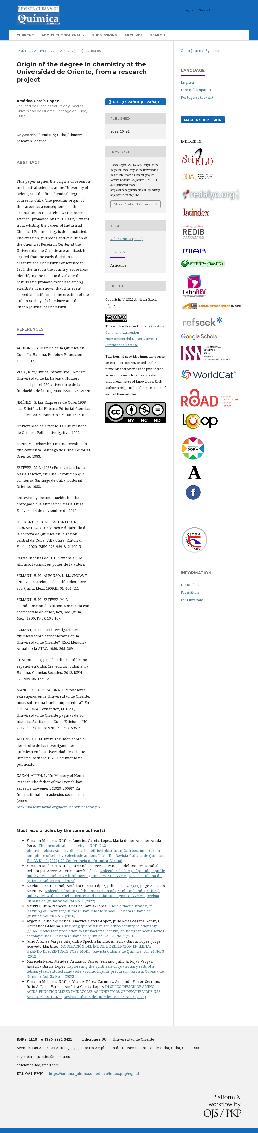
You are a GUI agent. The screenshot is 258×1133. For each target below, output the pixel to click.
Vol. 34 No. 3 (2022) (66, 51)
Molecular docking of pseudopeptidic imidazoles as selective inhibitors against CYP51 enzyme (96, 873)
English (187, 82)
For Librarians (192, 600)
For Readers (190, 584)
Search (157, 35)
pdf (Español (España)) (135, 102)
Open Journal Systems (200, 50)
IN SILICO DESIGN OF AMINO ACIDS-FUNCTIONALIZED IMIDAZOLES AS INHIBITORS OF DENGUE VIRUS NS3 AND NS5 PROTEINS (93, 991)
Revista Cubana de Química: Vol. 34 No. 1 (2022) (93, 898)
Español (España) (196, 89)
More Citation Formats (132, 204)
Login (188, 10)
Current (25, 35)
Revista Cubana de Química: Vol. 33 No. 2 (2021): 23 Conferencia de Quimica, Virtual (96, 858)
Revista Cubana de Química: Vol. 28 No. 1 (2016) (95, 936)
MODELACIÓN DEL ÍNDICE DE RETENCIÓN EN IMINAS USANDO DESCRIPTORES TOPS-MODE (89, 949)
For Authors (190, 592)
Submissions (104, 35)
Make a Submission (202, 120)
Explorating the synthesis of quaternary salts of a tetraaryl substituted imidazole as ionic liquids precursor (90, 969)
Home (22, 51)
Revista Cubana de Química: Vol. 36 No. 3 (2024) (105, 996)
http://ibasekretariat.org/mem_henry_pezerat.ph (58, 807)
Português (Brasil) (197, 97)
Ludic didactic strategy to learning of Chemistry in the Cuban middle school (90, 908)
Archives (133, 35)
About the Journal (62, 35)
